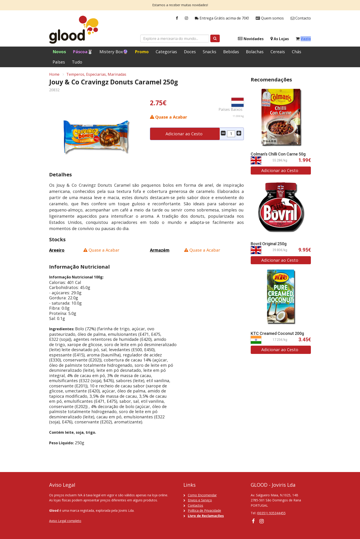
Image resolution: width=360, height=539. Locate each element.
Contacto (301, 18)
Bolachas (255, 51)
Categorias (166, 51)
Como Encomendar (202, 495)
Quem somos (270, 18)
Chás (296, 51)
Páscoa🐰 (83, 51)
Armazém (159, 250)
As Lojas (279, 39)
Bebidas (231, 51)
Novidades (251, 39)
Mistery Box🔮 (113, 51)
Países (59, 62)
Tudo (77, 62)
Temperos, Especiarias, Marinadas (96, 74)
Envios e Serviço (200, 500)
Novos (59, 51)
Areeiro (57, 250)
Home (54, 74)
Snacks (209, 51)
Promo (142, 51)
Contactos (195, 505)
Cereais (277, 51)
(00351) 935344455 (271, 513)
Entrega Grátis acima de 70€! (222, 18)
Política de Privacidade (204, 510)
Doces (190, 51)
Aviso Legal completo (65, 521)
